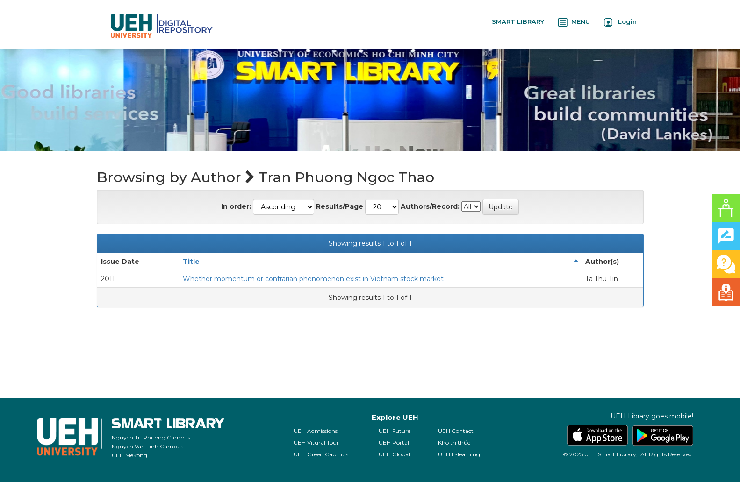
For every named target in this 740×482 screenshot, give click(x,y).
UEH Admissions (316, 430)
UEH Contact (456, 430)
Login (620, 22)
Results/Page (339, 206)
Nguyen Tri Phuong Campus (151, 437)
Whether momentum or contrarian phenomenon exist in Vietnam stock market (313, 279)
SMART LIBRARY (518, 21)
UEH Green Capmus (321, 454)
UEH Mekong (129, 455)
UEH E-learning (459, 454)
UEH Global (394, 454)
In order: (236, 206)
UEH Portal (394, 442)
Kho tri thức (454, 442)
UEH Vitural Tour (316, 442)
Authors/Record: (430, 206)
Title (191, 261)
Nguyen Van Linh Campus (147, 446)
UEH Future (394, 430)
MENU (574, 22)
